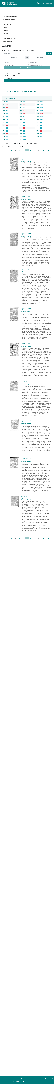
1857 (4, 104)
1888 (38, 113)
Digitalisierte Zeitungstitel (10, 16)
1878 (21, 125)
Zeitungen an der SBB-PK (9, 38)
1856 (4, 101)
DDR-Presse (6, 22)
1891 (38, 122)
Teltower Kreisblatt (10, 78)
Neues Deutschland (10, 65)
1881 (21, 133)
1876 (21, 119)
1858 (4, 107)
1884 (38, 101)
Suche (10, 12)
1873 (21, 110)
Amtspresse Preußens (9, 19)
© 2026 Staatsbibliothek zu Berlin (18, 1081)
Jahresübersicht (7, 24)
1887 (38, 110)
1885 (38, 104)
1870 (21, 101)
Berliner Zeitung (9, 62)
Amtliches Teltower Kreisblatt (12, 73)
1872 (21, 107)
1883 (21, 139)
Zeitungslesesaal (7, 41)
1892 (38, 125)
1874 (21, 113)
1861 (4, 116)
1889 (38, 116)
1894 (38, 131)
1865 (4, 128)
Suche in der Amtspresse (27, 81)
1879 (21, 128)
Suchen (49, 53)
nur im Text (33, 64)
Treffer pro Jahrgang (11, 98)
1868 (4, 136)
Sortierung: (5, 143)
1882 (21, 136)
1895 (38, 133)
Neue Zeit (7, 64)
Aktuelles (5, 30)
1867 (4, 133)
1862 (4, 119)
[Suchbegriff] (24, 53)
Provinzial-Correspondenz (11, 77)
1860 (4, 113)
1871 (21, 104)
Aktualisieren (33, 143)
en (50, 12)
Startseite (5, 12)
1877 (21, 122)
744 (43, 150)
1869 (4, 139)
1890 (38, 119)
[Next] (52, 150)
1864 (4, 125)
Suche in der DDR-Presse (27, 68)
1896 (38, 136)
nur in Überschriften (35, 62)
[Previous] (4, 150)
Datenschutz (6, 1079)
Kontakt (5, 33)
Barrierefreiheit (29, 1079)
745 (48, 150)
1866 (4, 131)
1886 (38, 107)
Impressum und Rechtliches (17, 1079)
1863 (4, 122)
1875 (21, 116)
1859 (4, 110)
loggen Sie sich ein (8, 87)
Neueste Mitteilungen (10, 75)
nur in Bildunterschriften (36, 65)
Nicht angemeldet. (49, 1079)
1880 (21, 131)
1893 (38, 128)
